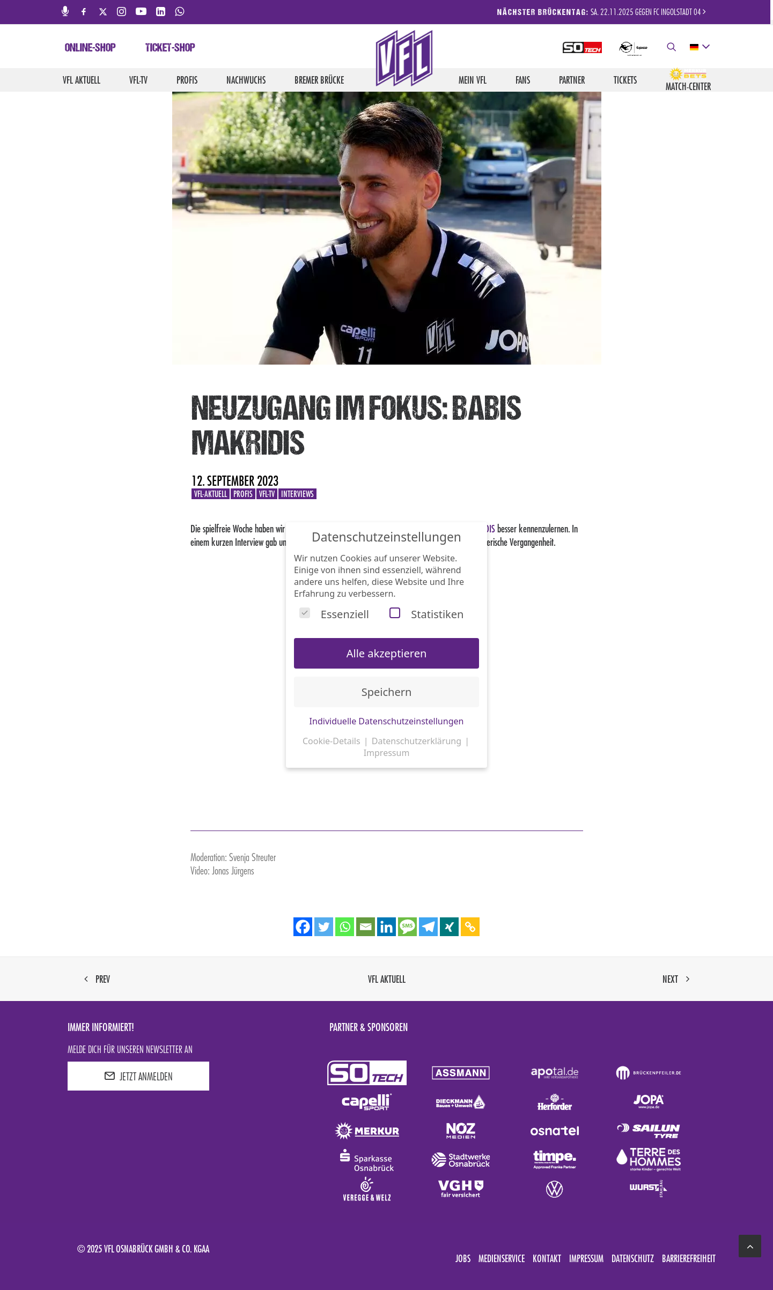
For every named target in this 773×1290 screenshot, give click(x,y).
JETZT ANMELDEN (138, 1076)
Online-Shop (90, 49)
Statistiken (426, 614)
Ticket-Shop (170, 49)
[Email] (365, 926)
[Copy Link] (470, 926)
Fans (523, 80)
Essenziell (334, 614)
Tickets (625, 80)
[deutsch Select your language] (699, 47)
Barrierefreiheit (689, 1258)
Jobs (462, 1258)
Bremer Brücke (319, 80)
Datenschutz (633, 1258)
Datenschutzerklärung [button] (417, 741)
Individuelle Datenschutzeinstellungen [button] (387, 721)
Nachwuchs (246, 80)
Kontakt (547, 1258)
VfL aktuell (81, 80)
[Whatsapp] (344, 926)
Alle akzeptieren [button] (387, 653)
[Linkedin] (386, 926)
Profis (186, 80)
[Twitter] (323, 926)
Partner (572, 80)
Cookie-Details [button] (333, 741)
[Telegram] (428, 926)
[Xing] (449, 926)
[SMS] (407, 926)
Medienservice (501, 1258)
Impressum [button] (387, 753)
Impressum (586, 1258)
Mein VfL (473, 80)
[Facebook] (302, 926)
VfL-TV (138, 80)
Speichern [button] (387, 692)
